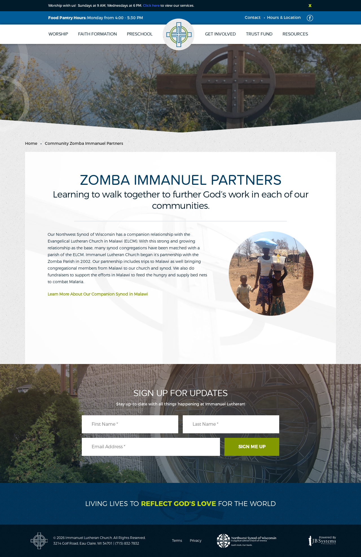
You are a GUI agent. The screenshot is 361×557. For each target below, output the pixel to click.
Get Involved (220, 34)
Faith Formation (97, 34)
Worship (58, 34)
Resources (295, 34)
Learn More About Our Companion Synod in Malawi (98, 294)
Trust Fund (259, 34)
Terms (177, 540)
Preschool (140, 34)
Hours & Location (284, 17)
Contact (253, 17)
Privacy (195, 540)
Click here (151, 5)
